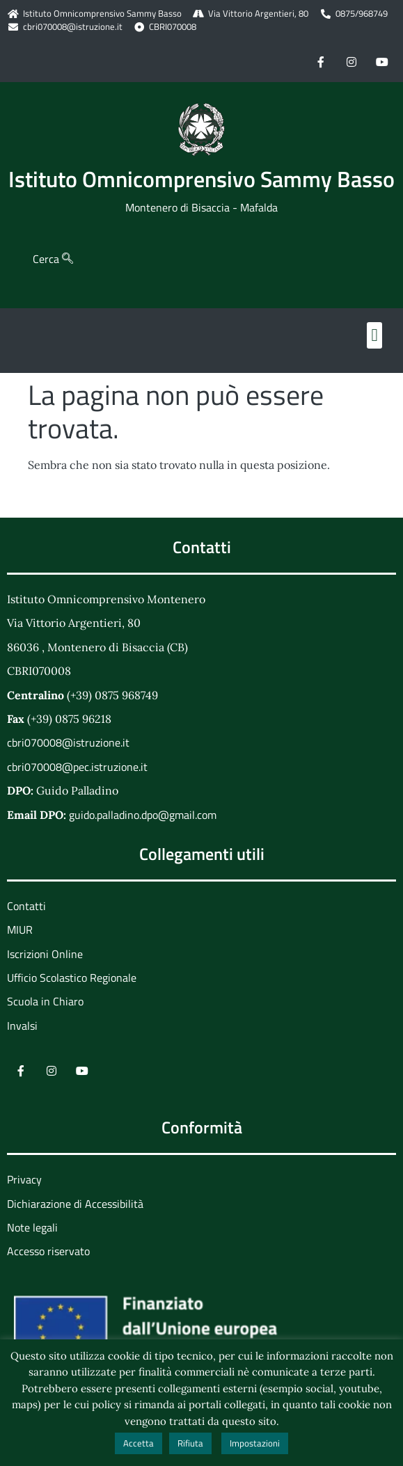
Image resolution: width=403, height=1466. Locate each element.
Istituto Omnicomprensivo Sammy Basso (201, 179)
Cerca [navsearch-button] (53, 258)
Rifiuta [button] (190, 1443)
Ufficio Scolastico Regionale (71, 977)
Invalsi (22, 1025)
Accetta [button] (138, 1443)
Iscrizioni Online (45, 954)
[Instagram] (351, 61)
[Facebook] (320, 61)
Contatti (26, 906)
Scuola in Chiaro (45, 1001)
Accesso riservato (48, 1251)
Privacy (24, 1179)
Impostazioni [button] (255, 1443)
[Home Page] (201, 129)
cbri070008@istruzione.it (73, 26)
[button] (374, 335)
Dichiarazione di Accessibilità (75, 1203)
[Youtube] (382, 61)
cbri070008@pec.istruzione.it (77, 766)
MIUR (20, 929)
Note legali (32, 1227)
